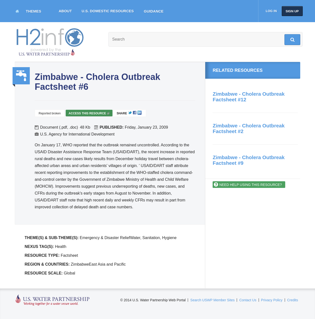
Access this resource (89, 114)
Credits (292, 300)
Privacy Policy (272, 300)
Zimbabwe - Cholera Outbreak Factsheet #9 (248, 160)
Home (17, 11)
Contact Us (247, 300)
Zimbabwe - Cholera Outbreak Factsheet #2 (248, 128)
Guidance (154, 11)
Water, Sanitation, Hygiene (21, 75)
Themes (33, 11)
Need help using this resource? (250, 185)
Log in (271, 11)
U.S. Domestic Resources (108, 11)
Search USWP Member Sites (212, 300)
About (65, 11)
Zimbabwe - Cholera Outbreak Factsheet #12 (248, 96)
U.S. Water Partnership (52, 300)
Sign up (292, 11)
